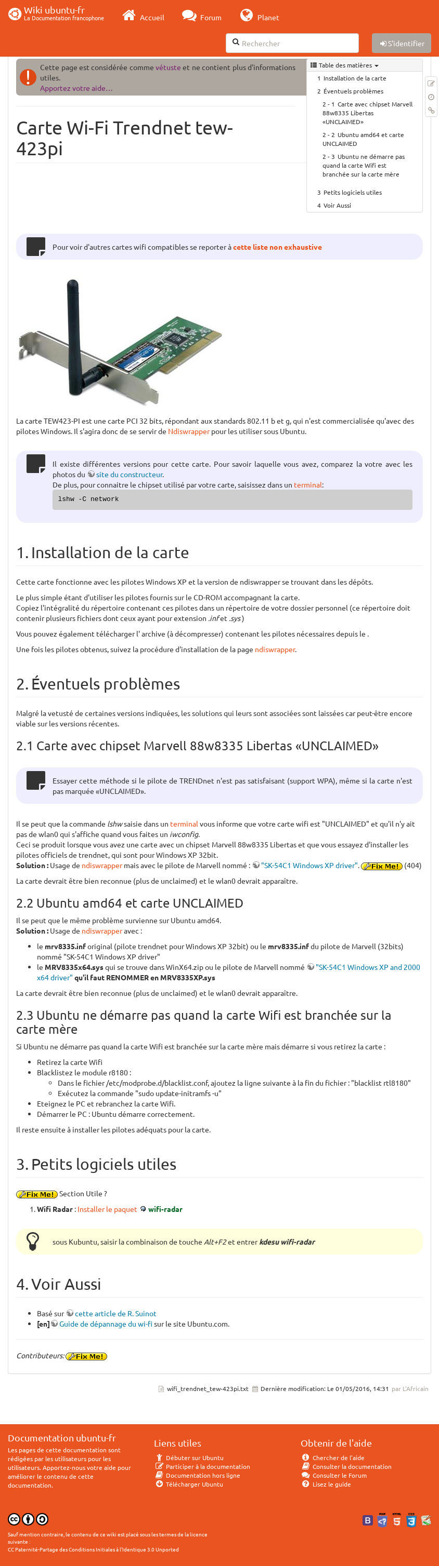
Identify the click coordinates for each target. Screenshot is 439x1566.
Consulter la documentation (346, 1466)
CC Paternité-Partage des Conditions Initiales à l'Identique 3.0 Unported (93, 1549)
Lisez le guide (326, 1484)
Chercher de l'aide (333, 1457)
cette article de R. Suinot (116, 1313)
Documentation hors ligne (197, 1475)
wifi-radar (165, 1208)
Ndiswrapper (189, 431)
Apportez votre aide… (76, 87)
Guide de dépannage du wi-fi (105, 1323)
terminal (308, 484)
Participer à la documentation (202, 1466)
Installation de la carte (355, 78)
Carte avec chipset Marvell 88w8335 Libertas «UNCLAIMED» (367, 113)
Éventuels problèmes (353, 91)
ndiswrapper (275, 649)
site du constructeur (129, 474)
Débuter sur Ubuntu (189, 1457)
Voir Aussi (337, 205)
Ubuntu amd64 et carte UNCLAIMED (363, 138)
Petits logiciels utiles (353, 192)
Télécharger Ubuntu (188, 1484)
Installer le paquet (107, 1208)
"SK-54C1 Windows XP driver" (309, 865)
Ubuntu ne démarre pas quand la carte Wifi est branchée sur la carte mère (363, 165)
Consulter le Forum (334, 1475)
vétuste (168, 67)
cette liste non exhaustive (277, 246)
